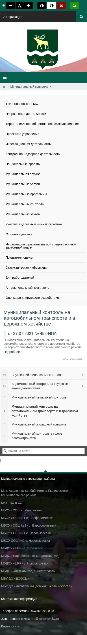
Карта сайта (10, 626)
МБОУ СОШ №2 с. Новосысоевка (25, 540)
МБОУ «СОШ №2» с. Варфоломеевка (28, 525)
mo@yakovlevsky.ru (45, 618)
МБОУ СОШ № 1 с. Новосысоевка (26, 533)
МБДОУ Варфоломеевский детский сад (30, 556)
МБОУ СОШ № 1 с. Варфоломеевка (27, 518)
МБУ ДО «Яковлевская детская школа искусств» (36, 586)
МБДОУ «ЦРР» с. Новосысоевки (24, 563)
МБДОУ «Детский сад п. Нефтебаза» (28, 571)
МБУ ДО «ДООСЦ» (15, 578)
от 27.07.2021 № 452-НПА (32, 333)
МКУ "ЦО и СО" (12, 502)
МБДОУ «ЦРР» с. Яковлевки (22, 548)
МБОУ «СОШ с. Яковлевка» (21, 510)
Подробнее (12, 352)
